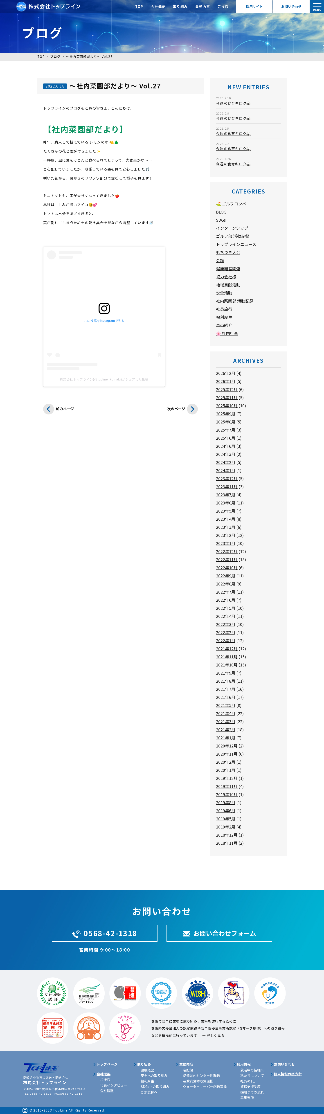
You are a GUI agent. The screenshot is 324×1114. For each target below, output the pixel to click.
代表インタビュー (113, 1085)
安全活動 (224, 293)
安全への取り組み (154, 1075)
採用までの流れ (252, 1092)
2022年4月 (225, 616)
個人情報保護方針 (288, 1073)
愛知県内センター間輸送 (201, 1075)
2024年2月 (225, 462)
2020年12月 (227, 746)
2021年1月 (225, 737)
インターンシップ (232, 228)
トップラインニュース (236, 244)
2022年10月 (227, 567)
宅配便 (188, 1070)
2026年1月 (225, 381)
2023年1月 (225, 543)
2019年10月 (227, 794)
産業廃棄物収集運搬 (198, 1081)
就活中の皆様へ (252, 1070)
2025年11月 (227, 397)
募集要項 (247, 1097)
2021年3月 (225, 721)
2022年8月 (225, 584)
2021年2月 (225, 729)
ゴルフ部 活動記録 (232, 236)
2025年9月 (225, 413)
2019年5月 (225, 818)
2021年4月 (225, 713)
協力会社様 (226, 276)
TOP (139, 6)
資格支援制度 (250, 1086)
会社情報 (107, 1090)
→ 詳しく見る (213, 1035)
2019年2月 (225, 827)
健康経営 (147, 1070)
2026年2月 (225, 373)
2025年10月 (227, 405)
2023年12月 (227, 478)
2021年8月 (225, 681)
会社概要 (158, 6)
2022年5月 (225, 608)
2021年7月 (225, 689)
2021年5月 (225, 705)
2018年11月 (227, 843)
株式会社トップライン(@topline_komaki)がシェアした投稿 (104, 379)
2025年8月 (225, 422)
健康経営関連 (228, 268)
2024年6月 (225, 446)
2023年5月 (225, 511)
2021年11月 (227, 656)
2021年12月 (227, 648)
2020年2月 (225, 762)
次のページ (182, 410)
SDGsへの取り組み (155, 1086)
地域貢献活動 (228, 285)
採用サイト (254, 6)
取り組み (180, 6)
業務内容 (202, 6)
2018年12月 (227, 835)
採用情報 (244, 1064)
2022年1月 (225, 640)
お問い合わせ (291, 6)
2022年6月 (225, 600)
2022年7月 (225, 592)
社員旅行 (224, 309)
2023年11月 (227, 486)
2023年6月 (225, 503)
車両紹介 (224, 325)
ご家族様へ (149, 1092)
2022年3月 (225, 624)
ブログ (55, 56)
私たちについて (252, 1075)
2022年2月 (225, 632)
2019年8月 (225, 802)
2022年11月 (227, 559)
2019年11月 (227, 786)
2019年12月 (227, 778)
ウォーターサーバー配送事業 (205, 1086)
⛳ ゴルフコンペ (231, 204)
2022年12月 (227, 551)
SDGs (221, 220)
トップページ (107, 1064)
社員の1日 (248, 1081)
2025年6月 (225, 438)
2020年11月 (227, 754)
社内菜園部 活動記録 (234, 301)
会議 (220, 260)
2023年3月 (225, 527)
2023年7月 (225, 494)
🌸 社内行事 (227, 333)
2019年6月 (225, 810)
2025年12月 (227, 389)
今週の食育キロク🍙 (233, 103)
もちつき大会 (228, 252)
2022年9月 (225, 575)
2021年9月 (225, 673)
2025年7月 (225, 430)
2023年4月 (225, 519)
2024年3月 (225, 454)
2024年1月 (225, 470)
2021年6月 (225, 697)
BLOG (221, 212)
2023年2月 (225, 535)
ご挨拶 (223, 6)
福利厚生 (224, 317)
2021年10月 (227, 665)
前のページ (58, 410)
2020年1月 (225, 770)
